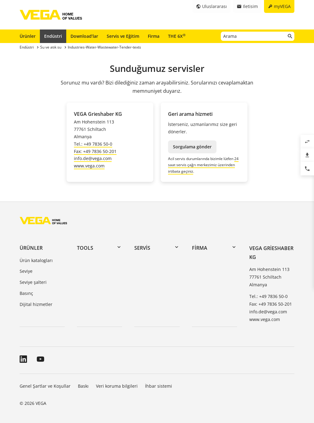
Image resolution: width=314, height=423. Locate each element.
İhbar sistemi (158, 386)
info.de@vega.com (93, 158)
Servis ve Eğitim (123, 36)
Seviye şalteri (33, 282)
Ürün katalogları (36, 260)
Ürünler (28, 36)
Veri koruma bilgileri (117, 386)
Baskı (83, 386)
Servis (142, 248)
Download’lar (84, 36)
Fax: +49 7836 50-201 (95, 151)
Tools (85, 248)
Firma (153, 36)
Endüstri (53, 36)
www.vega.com (89, 166)
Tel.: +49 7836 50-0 (93, 144)
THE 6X (177, 36)
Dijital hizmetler (36, 304)
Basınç (26, 293)
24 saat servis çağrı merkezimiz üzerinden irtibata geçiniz (203, 165)
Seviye (26, 271)
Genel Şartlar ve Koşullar (45, 386)
